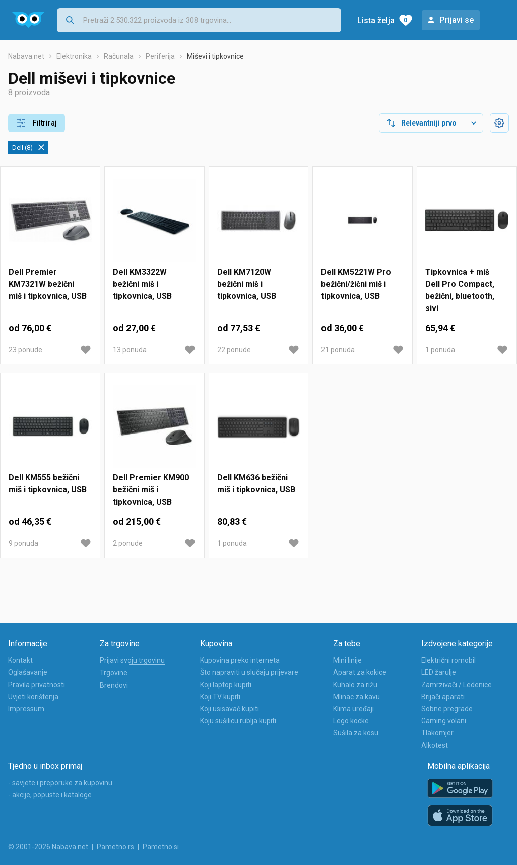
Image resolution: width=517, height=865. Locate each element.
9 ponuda (23, 543)
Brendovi (114, 685)
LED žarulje (438, 672)
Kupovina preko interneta (240, 660)
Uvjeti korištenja (33, 697)
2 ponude (128, 543)
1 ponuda (440, 350)
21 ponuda (338, 350)
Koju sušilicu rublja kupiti (238, 721)
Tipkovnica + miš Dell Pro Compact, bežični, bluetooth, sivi (459, 290)
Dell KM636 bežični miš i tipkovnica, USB (256, 484)
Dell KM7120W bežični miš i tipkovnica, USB (246, 284)
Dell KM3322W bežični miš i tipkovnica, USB (142, 284)
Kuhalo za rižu (355, 685)
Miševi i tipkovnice (215, 56)
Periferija (160, 56)
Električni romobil (448, 660)
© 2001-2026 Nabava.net (48, 847)
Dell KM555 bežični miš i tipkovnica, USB (48, 484)
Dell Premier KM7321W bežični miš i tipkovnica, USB (48, 284)
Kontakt (20, 660)
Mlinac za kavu (356, 697)
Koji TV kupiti (220, 697)
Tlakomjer (437, 733)
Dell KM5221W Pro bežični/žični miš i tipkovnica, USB (356, 284)
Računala (119, 56)
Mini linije (347, 660)
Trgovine (113, 673)
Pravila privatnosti (36, 685)
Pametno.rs (115, 847)
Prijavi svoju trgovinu (132, 660)
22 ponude (234, 350)
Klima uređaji (353, 709)
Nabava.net (26, 56)
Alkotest (434, 745)
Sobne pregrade (447, 709)
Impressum (26, 709)
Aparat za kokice (359, 672)
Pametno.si (161, 847)
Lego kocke (351, 721)
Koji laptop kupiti (225, 685)
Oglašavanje (27, 672)
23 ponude (25, 350)
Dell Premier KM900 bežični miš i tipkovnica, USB (151, 490)
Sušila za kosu (355, 733)
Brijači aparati (443, 697)
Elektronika (74, 56)
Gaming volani (443, 721)
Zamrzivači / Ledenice (456, 685)
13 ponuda (130, 350)
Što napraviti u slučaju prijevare (249, 672)
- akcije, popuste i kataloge (50, 795)
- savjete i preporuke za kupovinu (60, 783)
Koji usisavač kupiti (229, 709)
